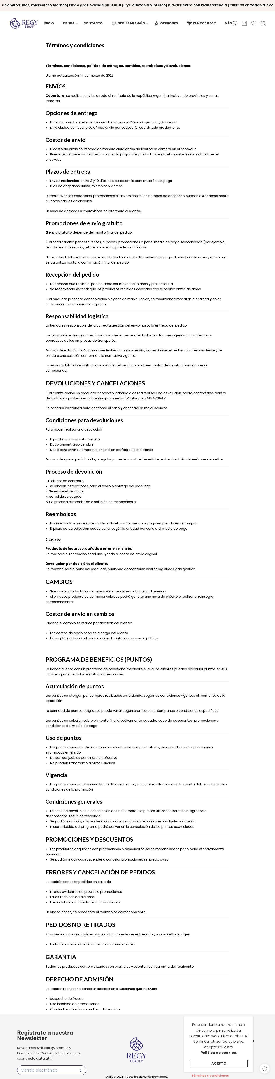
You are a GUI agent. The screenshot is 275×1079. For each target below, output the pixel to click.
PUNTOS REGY (201, 21)
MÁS (228, 21)
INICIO (49, 21)
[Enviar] (80, 1067)
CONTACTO (93, 21)
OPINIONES (166, 21)
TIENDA (69, 21)
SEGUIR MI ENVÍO (128, 21)
